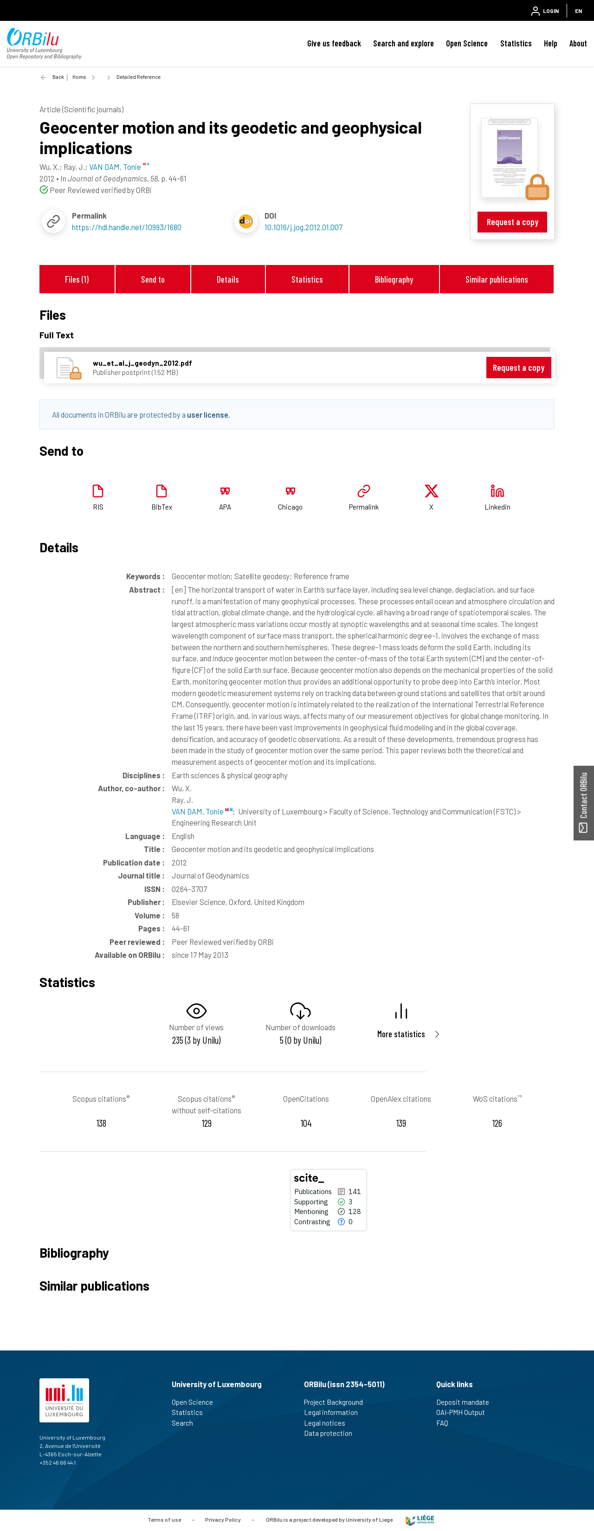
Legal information (335, 1412)
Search (186, 1423)
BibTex (161, 507)
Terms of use (164, 1519)
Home (79, 77)
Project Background (337, 1402)
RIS (98, 507)
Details (228, 279)
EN (578, 10)
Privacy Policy (223, 1519)
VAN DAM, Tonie (202, 811)
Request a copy (512, 221)
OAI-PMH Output (464, 1412)
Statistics (516, 43)
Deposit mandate (466, 1402)
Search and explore (403, 43)
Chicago (290, 507)
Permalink (364, 507)
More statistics (401, 1033)
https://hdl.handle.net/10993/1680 (126, 227)
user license (207, 414)
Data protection (332, 1433)
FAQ (446, 1423)
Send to (153, 279)
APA (225, 507)
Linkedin (497, 507)
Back (58, 77)
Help (550, 43)
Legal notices (328, 1423)
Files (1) (77, 279)
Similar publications (496, 279)
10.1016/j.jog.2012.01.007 (303, 227)
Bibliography (394, 279)
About (578, 43)
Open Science (467, 43)
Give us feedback (334, 43)
